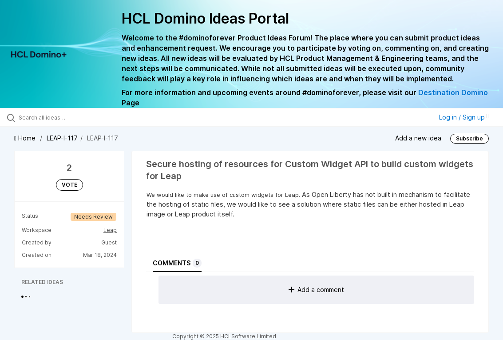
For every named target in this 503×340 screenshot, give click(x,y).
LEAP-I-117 (62, 138)
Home (25, 138)
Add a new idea (418, 138)
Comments (177, 263)
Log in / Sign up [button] (464, 117)
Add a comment (316, 289)
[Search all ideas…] (61, 117)
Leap (110, 230)
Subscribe (469, 138)
